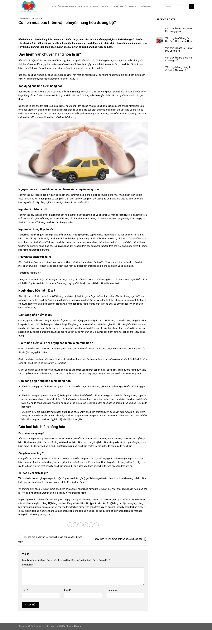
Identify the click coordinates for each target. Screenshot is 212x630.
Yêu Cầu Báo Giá (128, 6)
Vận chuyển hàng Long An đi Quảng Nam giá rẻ (178, 68)
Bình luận (27, 565)
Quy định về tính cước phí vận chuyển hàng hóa (121, 539)
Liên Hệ (114, 6)
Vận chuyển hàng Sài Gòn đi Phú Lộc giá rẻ (179, 49)
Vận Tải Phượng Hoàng (64, 6)
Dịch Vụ (94, 6)
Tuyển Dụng (145, 6)
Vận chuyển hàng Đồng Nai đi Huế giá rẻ (178, 59)
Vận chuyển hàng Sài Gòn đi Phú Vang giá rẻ (179, 30)
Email (67, 590)
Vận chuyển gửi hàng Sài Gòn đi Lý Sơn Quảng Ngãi (178, 39)
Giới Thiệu (83, 6)
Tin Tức (105, 6)
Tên (25, 590)
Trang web (111, 590)
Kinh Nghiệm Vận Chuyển (30, 18)
